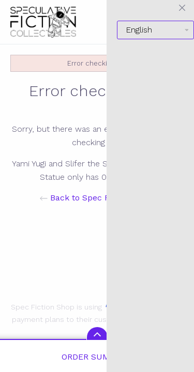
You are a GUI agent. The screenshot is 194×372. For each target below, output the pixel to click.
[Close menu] (182, 7)
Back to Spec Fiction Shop (97, 198)
